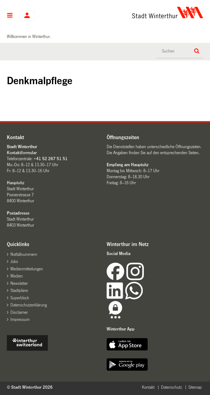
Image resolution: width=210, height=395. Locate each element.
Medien (16, 276)
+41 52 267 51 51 (51, 158)
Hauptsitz (15, 182)
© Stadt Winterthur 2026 (29, 387)
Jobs (14, 261)
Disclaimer (19, 312)
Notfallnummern (23, 254)
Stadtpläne (19, 290)
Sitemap (195, 387)
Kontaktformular (22, 152)
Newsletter (19, 283)
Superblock (19, 297)
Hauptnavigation (10, 16)
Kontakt (148, 387)
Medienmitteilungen (26, 269)
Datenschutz (171, 387)
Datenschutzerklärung (28, 305)
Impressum (20, 319)
